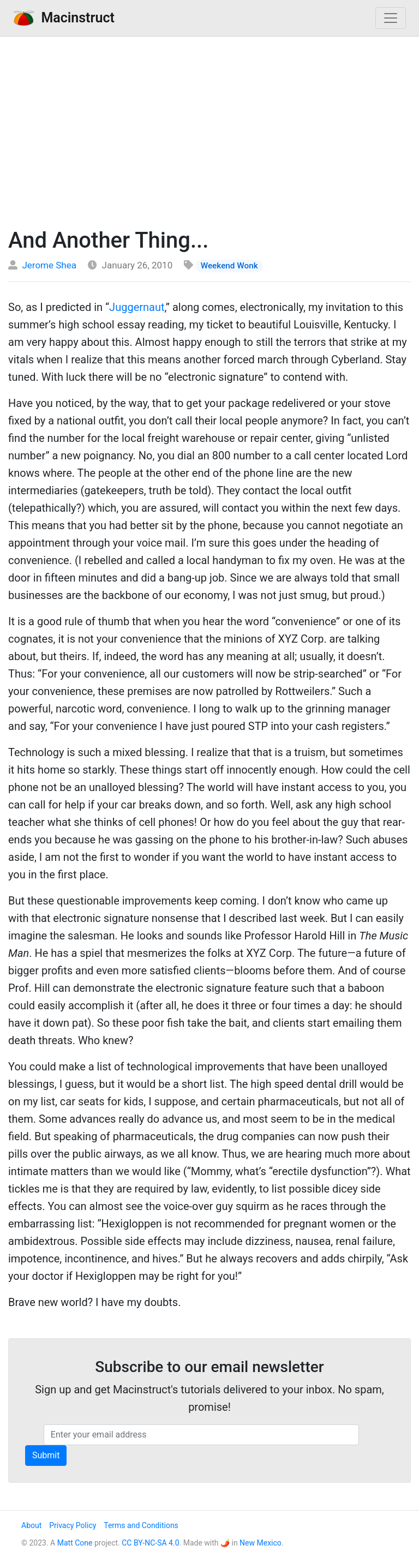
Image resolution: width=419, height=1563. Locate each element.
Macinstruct (64, 17)
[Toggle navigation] (390, 18)
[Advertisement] (209, 129)
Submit (45, 1455)
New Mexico (261, 1542)
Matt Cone (75, 1542)
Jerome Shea (49, 265)
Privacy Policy (72, 1525)
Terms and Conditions (141, 1525)
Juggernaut (136, 307)
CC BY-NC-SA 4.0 (150, 1542)
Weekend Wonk (229, 266)
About (31, 1525)
